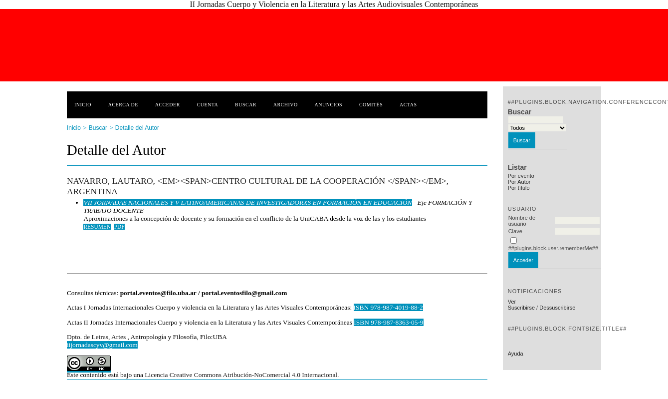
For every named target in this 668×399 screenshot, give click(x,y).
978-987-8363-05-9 (397, 322)
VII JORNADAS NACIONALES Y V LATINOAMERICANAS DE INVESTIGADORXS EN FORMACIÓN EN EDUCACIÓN (247, 202)
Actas (408, 104)
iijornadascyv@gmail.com (102, 345)
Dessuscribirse (557, 308)
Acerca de (123, 104)
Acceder (167, 104)
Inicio (82, 104)
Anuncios (329, 104)
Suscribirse (521, 308)
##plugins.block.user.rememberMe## (553, 248)
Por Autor (519, 182)
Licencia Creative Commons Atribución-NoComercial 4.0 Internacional (241, 375)
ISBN (362, 322)
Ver (512, 302)
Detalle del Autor (137, 127)
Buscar (245, 104)
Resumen (97, 227)
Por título (519, 188)
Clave (515, 231)
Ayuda (515, 354)
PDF (119, 227)
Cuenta (208, 104)
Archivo (285, 104)
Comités (371, 104)
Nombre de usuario (521, 221)
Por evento (521, 176)
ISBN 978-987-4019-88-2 (388, 307)
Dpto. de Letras (87, 337)
